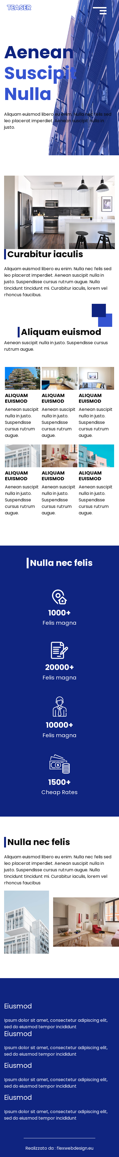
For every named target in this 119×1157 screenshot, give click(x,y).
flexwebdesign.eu (75, 1148)
